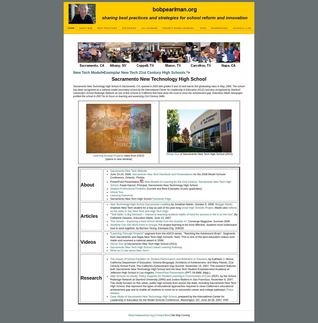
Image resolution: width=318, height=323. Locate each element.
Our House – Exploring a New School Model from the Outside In (148, 221)
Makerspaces (219, 28)
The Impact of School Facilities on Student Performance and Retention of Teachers (158, 259)
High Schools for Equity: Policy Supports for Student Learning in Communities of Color (160, 276)
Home (71, 28)
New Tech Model (87, 73)
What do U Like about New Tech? (129, 250)
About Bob (85, 28)
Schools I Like (242, 28)
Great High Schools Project (197, 207)
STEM (203, 28)
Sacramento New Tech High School (131, 247)
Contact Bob (162, 315)
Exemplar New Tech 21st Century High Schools (144, 73)
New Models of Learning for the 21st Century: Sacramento (179, 181)
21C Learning (149, 28)
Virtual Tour (117, 192)
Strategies (129, 28)
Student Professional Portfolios (128, 188)
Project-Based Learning (178, 28)
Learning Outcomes (121, 195)
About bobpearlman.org (141, 315)
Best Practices (107, 28)
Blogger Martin (223, 204)
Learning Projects (127, 233)
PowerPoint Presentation (169, 272)
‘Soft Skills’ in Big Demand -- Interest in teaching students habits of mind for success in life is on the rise (171, 214)
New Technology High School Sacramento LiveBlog (140, 204)
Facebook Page (161, 198)
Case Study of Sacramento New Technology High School (143, 296)
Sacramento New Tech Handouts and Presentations (162, 174)
